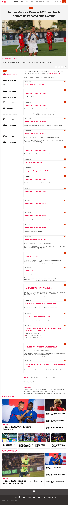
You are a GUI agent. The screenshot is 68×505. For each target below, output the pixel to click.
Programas (55, 1)
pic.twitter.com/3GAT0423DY (44, 113)
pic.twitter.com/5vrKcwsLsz (37, 141)
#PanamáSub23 (39, 353)
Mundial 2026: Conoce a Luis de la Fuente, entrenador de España (55, 421)
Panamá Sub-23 (47, 377)
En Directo (64, 2)
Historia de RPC (14, 500)
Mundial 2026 (16, 2)
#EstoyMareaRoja (34, 113)
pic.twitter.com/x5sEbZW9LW (54, 307)
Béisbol (32, 1)
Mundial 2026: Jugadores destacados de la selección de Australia (22, 482)
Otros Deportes (48, 2)
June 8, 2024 (52, 114)
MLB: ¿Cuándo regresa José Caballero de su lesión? (9, 445)
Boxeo (37, 1)
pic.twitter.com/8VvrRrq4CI (45, 354)
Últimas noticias (21, 2)
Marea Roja (4, 58)
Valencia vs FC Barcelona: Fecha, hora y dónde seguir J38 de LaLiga (58, 445)
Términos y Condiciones (6, 500)
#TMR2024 (53, 278)
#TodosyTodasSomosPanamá (34, 354)
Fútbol (27, 1)
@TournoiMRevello (58, 260)
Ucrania (54, 377)
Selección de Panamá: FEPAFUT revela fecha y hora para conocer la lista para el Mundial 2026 (44, 393)
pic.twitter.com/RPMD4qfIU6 (37, 261)
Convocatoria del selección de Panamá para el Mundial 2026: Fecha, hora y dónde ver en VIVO (44, 389)
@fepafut (57, 278)
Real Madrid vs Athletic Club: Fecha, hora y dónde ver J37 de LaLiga (42, 445)
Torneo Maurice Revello (54, 73)
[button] (65, 81)
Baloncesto (41, 1)
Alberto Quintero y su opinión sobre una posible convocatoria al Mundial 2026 (41, 391)
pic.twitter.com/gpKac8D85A (40, 247)
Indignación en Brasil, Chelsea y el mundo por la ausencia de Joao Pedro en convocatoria (26, 445)
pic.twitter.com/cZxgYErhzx (29, 279)
